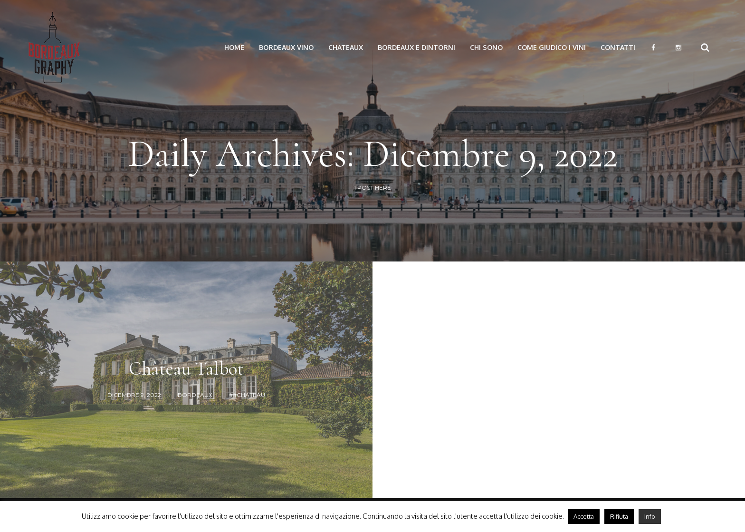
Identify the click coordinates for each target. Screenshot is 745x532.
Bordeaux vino (286, 47)
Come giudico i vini (551, 47)
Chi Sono (486, 47)
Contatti (618, 47)
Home (234, 47)
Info (649, 516)
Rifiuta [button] (619, 516)
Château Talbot (186, 368)
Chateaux (345, 47)
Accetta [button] (583, 516)
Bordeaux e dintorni (416, 47)
